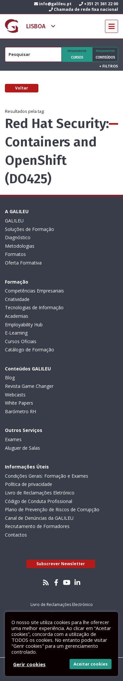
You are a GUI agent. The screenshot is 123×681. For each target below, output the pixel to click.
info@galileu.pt (53, 4)
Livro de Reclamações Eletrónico (39, 493)
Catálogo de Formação (29, 349)
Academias (16, 316)
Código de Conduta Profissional (38, 501)
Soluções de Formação (29, 229)
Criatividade (17, 299)
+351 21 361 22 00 (98, 4)
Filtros (108, 65)
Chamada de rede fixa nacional (83, 9)
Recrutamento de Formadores (37, 526)
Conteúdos (105, 54)
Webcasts (15, 394)
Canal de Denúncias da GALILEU (39, 518)
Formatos (15, 254)
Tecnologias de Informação (34, 307)
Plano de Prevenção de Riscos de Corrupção (52, 509)
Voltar (21, 88)
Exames (13, 439)
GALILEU (14, 220)
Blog (10, 377)
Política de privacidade (28, 484)
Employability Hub (24, 324)
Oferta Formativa (23, 263)
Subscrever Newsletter (60, 564)
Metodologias (19, 246)
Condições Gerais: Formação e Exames (46, 476)
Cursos (77, 54)
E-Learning (16, 333)
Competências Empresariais (34, 291)
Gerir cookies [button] (29, 664)
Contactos (16, 535)
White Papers (19, 403)
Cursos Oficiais (20, 341)
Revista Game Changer (29, 386)
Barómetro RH (20, 411)
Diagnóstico (18, 237)
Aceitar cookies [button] (90, 664)
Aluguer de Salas (22, 448)
